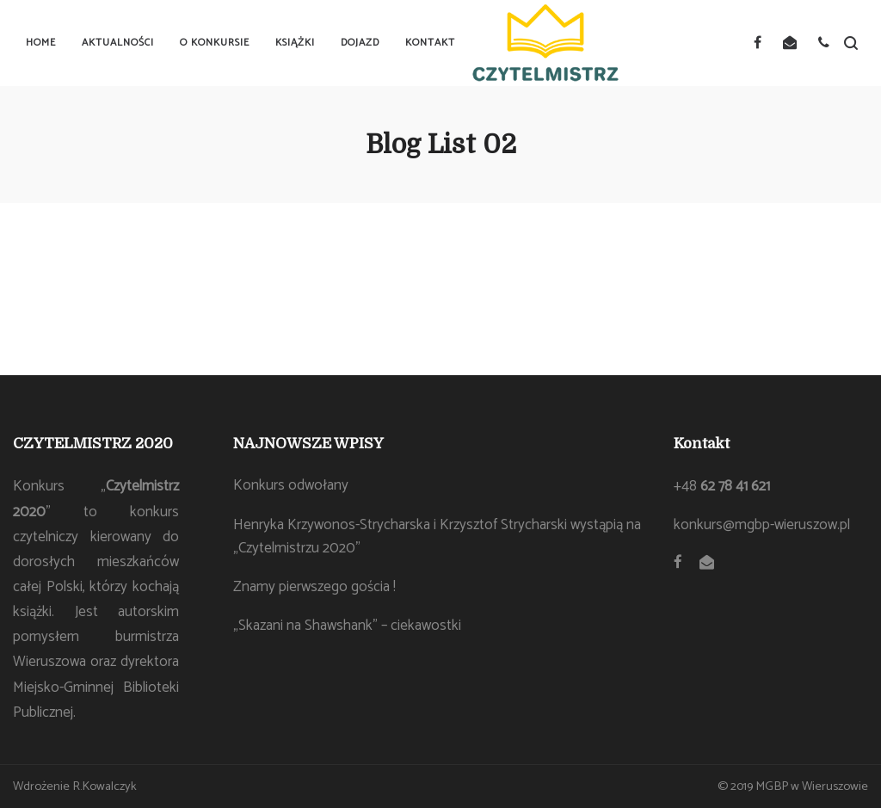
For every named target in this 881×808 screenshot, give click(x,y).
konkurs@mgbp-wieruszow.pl (762, 525)
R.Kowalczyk (104, 786)
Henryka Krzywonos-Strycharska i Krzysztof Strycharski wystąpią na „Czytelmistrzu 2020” (437, 536)
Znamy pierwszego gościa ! (314, 587)
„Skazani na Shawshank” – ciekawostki (347, 626)
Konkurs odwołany (290, 485)
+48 (722, 486)
